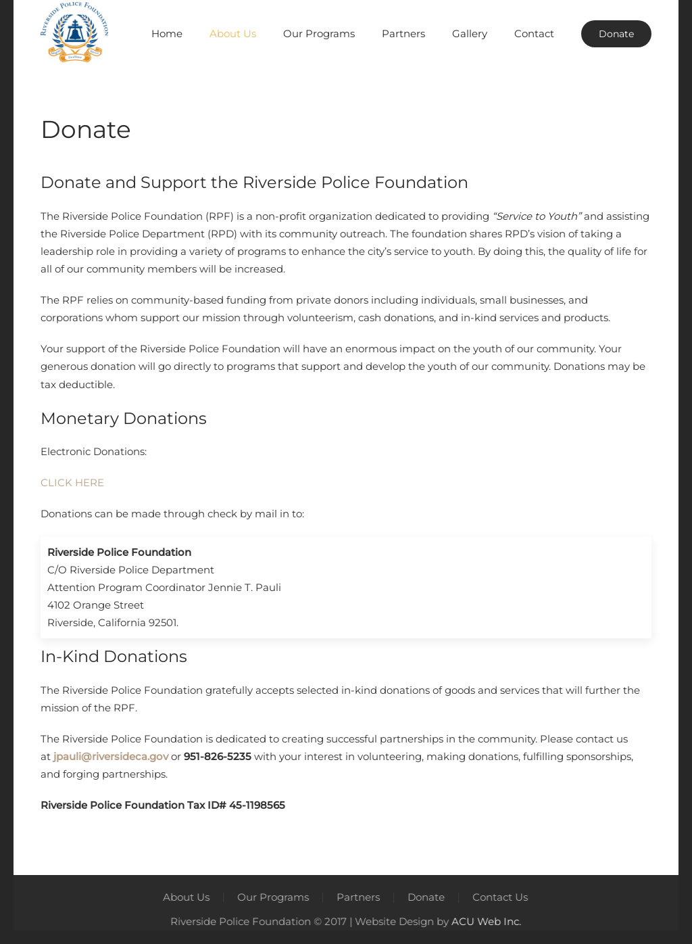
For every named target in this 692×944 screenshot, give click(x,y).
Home (166, 33)
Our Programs (272, 897)
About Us (185, 897)
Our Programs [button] (319, 33)
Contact (534, 33)
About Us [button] (232, 33)
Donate (616, 34)
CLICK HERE (72, 482)
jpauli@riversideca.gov (110, 756)
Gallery (469, 33)
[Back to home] (74, 34)
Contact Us (499, 897)
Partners (403, 33)
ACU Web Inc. (485, 921)
